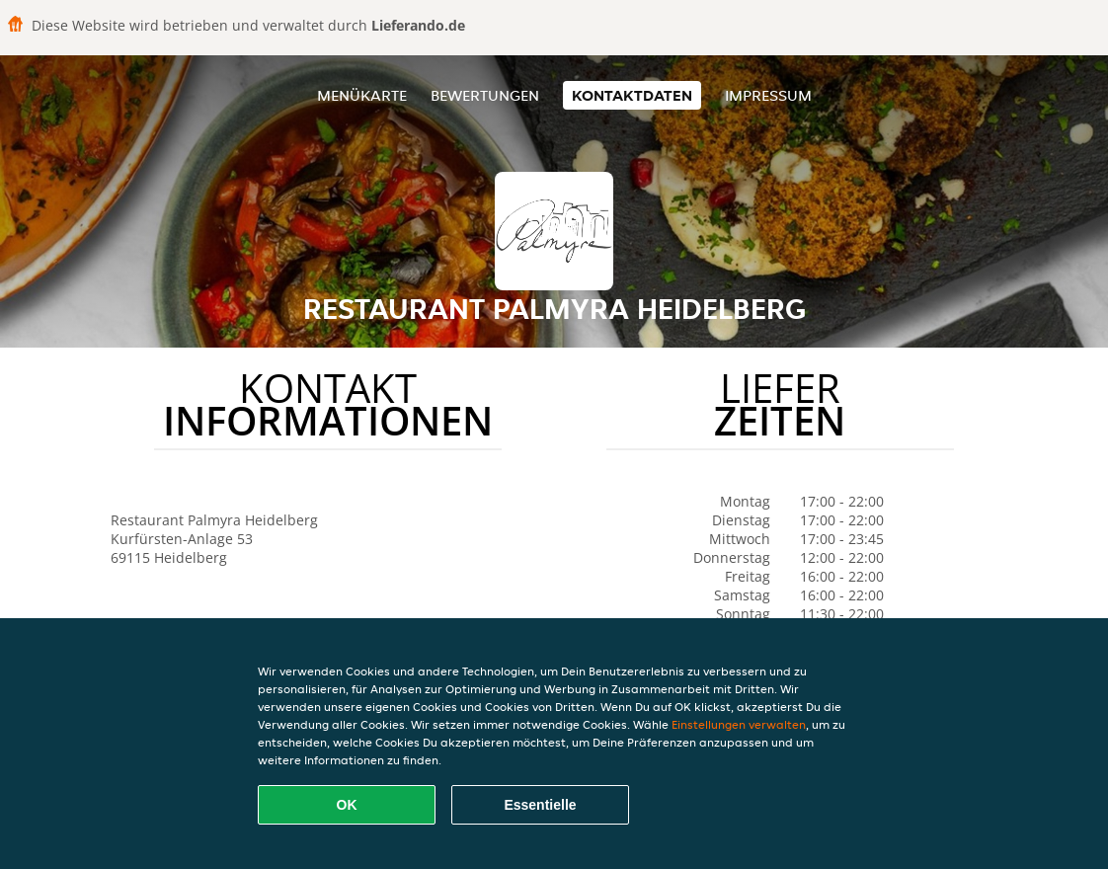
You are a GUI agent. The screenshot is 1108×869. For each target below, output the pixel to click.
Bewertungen (485, 95)
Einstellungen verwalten (739, 724)
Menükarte (362, 95)
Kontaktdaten (632, 95)
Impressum (768, 95)
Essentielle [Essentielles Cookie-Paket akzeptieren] (540, 805)
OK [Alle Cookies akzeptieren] (347, 805)
